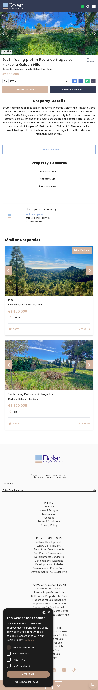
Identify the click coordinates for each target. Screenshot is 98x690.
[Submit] (94, 490)
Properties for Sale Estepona (49, 603)
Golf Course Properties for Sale (49, 596)
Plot (10, 299)
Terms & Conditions (49, 521)
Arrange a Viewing (72, 89)
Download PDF (49, 149)
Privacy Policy (49, 525)
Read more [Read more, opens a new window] (29, 640)
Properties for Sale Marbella (49, 607)
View (84, 329)
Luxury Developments (49, 545)
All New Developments (49, 542)
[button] (28, 682)
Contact (49, 517)
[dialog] (28, 647)
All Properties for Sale (49, 588)
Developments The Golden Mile (49, 571)
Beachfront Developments (49, 549)
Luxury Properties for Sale (49, 592)
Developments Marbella (49, 564)
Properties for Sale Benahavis (49, 599)
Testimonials (49, 514)
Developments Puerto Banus (49, 568)
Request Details (25, 89)
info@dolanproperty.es (38, 218)
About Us (49, 506)
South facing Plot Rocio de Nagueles (30, 394)
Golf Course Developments (49, 553)
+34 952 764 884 (34, 221)
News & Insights (49, 510)
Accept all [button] (28, 674)
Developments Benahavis (49, 556)
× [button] (48, 612)
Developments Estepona (49, 560)
